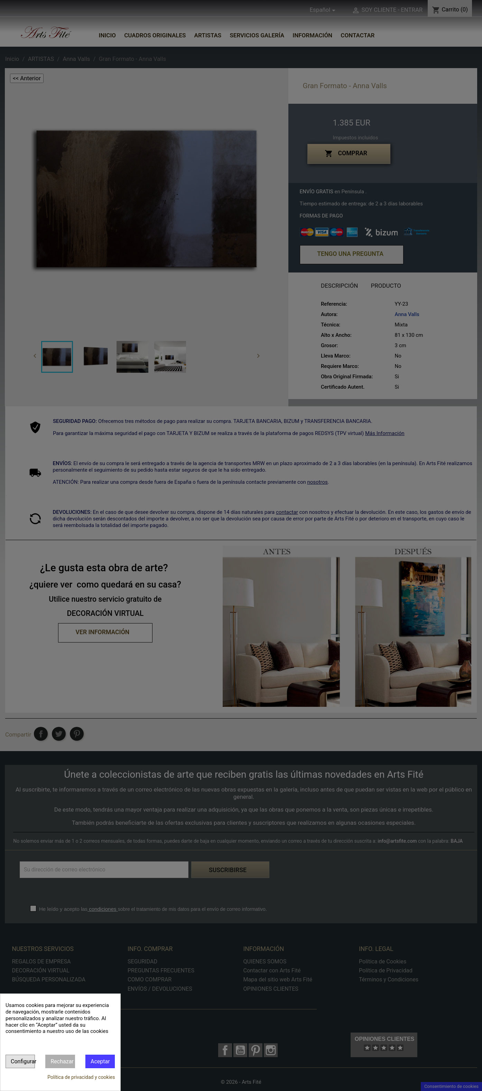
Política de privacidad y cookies (81, 1077)
